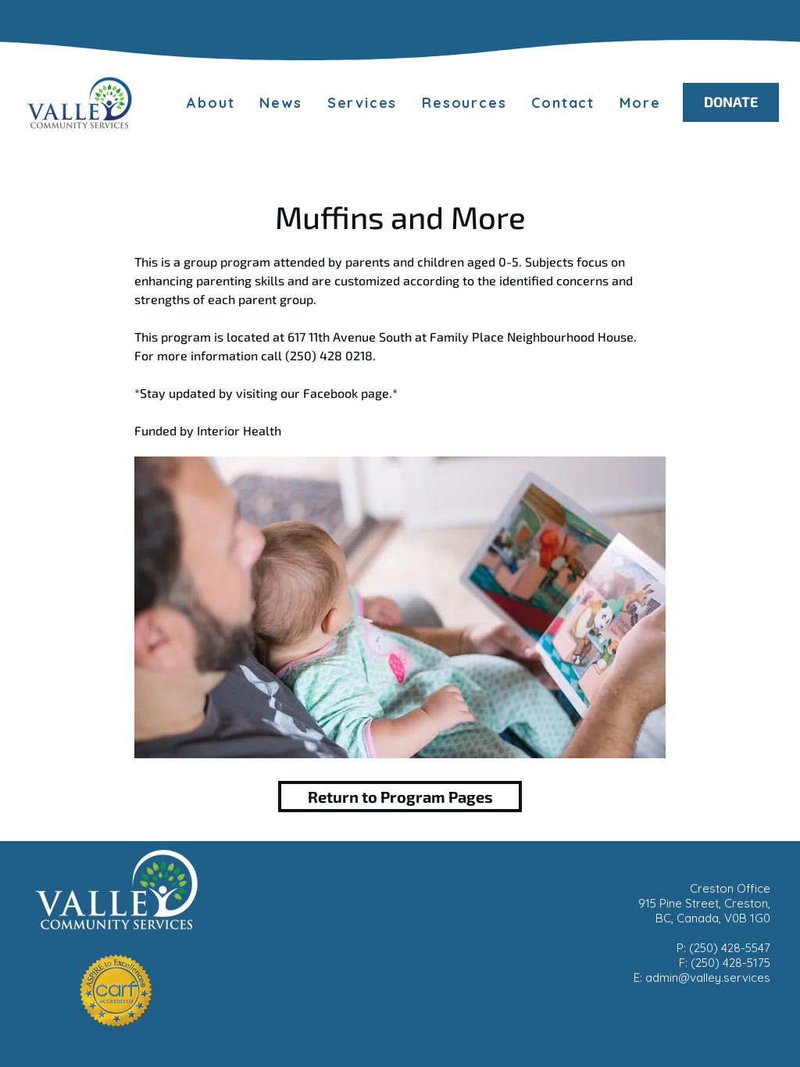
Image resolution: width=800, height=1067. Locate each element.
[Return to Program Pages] (400, 796)
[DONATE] (731, 102)
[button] (640, 103)
